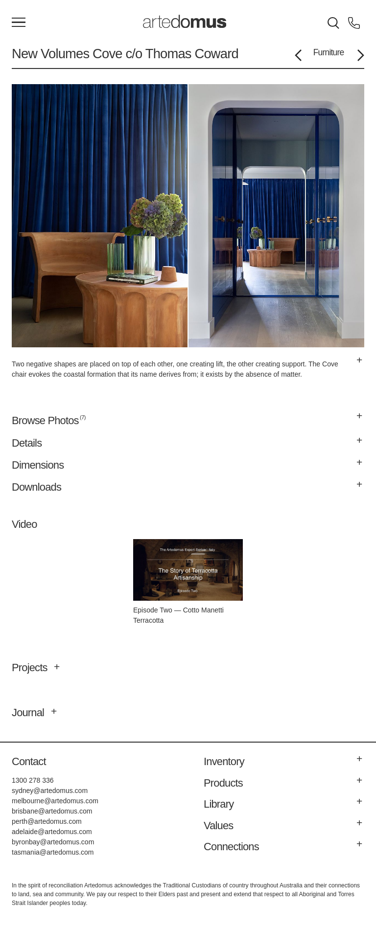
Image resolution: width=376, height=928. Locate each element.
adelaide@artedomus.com (52, 832)
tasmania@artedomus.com (53, 852)
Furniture (328, 52)
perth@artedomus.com (47, 821)
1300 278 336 (33, 780)
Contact (29, 761)
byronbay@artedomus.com (53, 842)
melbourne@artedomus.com (55, 801)
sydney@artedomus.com (50, 790)
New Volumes (50, 53)
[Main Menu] (18, 23)
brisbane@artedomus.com (52, 811)
